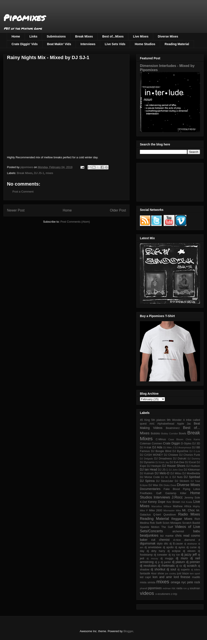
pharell (143, 588)
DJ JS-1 (39, 173)
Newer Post (16, 210)
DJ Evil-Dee (177, 462)
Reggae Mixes (181, 519)
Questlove (169, 514)
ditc (166, 543)
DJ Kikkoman (192, 469)
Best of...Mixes (113, 36)
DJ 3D (196, 443)
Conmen (157, 443)
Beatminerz (173, 428)
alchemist (178, 531)
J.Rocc (177, 497)
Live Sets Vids (115, 44)
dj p (157, 562)
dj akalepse (190, 543)
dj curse (192, 547)
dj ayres (180, 547)
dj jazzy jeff (189, 554)
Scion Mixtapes (172, 522)
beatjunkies (149, 535)
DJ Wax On (156, 485)
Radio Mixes (189, 514)
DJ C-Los (195, 451)
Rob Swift (156, 522)
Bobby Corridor (169, 433)
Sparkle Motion (149, 527)
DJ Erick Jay (162, 462)
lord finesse (182, 577)
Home (16, 36)
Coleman (145, 443)
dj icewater (160, 554)
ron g (186, 588)
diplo (160, 543)
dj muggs (166, 558)
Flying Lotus (191, 489)
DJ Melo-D (162, 473)
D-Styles (186, 443)
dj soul (171, 569)
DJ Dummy (194, 458)
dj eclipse (173, 551)
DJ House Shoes (173, 466)
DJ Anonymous (183, 447)
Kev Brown (173, 501)
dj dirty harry (156, 551)
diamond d (192, 539)
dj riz (179, 565)
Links (33, 36)
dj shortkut (158, 569)
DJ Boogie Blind (161, 451)
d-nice (177, 539)
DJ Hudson (193, 466)
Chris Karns (193, 439)
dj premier (193, 562)
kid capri (145, 577)
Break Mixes (84, 36)
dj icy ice (174, 554)
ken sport (195, 573)
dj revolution (148, 565)
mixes (49, 173)
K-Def (143, 501)
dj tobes (195, 569)
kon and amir (162, 577)
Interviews (87, 44)
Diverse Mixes (168, 36)
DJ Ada (157, 447)
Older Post (118, 210)
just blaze (183, 573)
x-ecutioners (162, 594)
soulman (195, 588)
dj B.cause (176, 543)
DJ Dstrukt (179, 458)
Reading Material (177, 44)
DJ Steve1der (164, 481)
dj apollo (168, 547)
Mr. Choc (188, 510)
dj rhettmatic (166, 565)
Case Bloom (175, 439)
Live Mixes (140, 36)
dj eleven (189, 551)
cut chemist (160, 539)
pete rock (193, 582)
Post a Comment (23, 191)
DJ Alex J (168, 447)
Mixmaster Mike (172, 510)
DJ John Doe (176, 469)
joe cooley (170, 573)
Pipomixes (24, 17)
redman (167, 588)
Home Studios (145, 44)
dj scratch (190, 565)
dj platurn (178, 562)
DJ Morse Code (150, 477)
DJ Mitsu (175, 473)
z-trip (174, 594)
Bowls (182, 433)
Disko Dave (170, 485)
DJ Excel (190, 462)
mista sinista (147, 582)
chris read (182, 535)
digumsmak (148, 543)
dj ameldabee (152, 547)
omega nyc (178, 582)
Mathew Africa (182, 506)
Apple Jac (184, 423)
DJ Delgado (146, 458)
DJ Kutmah (147, 473)
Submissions (56, 36)
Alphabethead (165, 423)
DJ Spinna (147, 481)
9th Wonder (174, 420)
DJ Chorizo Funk (189, 454)
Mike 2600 (155, 510)
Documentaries (150, 489)
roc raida (177, 588)
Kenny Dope (156, 501)
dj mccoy (152, 558)
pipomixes (155, 588)
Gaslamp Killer (176, 493)
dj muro (182, 558)
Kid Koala (186, 502)
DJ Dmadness (163, 458)
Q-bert (157, 514)
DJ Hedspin (154, 466)
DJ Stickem (182, 481)
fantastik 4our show (152, 573)
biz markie (166, 535)
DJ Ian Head (148, 469)
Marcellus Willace (161, 506)
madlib (196, 577)
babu (196, 531)
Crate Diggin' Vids (25, 44)
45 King (145, 420)
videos (147, 593)
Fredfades (146, 493)
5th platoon (158, 420)
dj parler (166, 562)
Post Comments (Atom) (75, 221)
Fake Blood (172, 489)
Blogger (128, 631)
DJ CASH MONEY (151, 454)
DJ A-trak (145, 447)
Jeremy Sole (192, 497)
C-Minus (161, 439)
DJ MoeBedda (191, 473)
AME (151, 423)
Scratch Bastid (191, 522)
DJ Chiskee (171, 454)
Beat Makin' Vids (59, 44)
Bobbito (155, 433)
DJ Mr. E (166, 477)
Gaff (158, 493)
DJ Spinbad (192, 477)
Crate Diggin (171, 443)
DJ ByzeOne (180, 451)
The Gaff (167, 527)
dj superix (183, 569)
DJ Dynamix (147, 462)
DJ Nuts (177, 477)
